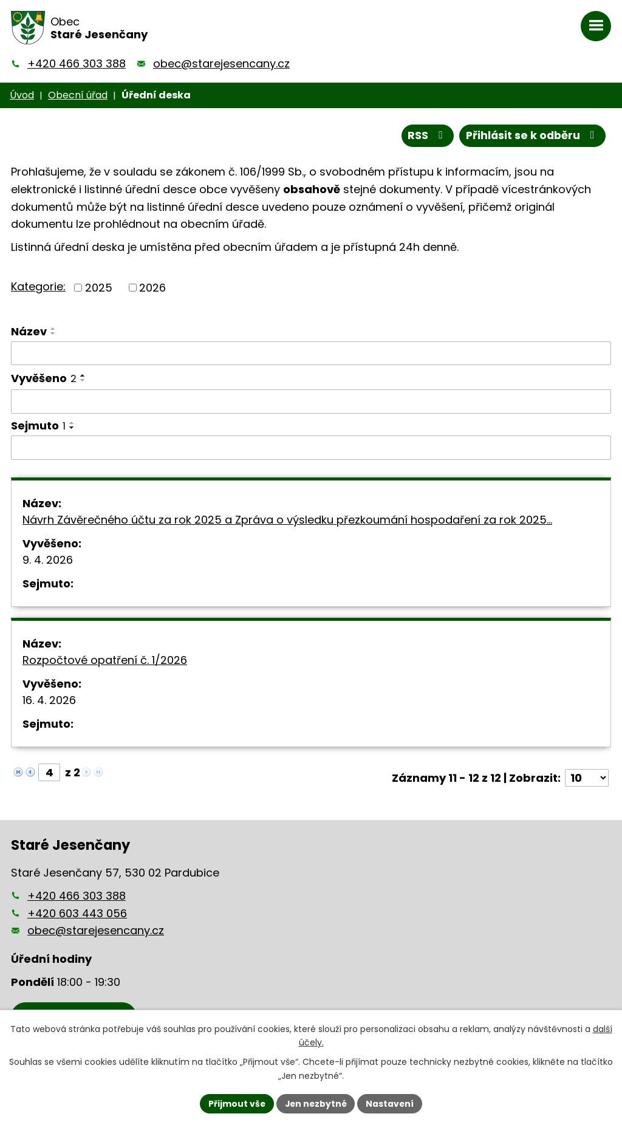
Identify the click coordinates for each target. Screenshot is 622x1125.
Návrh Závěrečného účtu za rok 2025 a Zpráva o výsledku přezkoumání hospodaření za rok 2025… (287, 519)
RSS (425, 135)
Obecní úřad (78, 95)
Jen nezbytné (315, 1103)
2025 (98, 287)
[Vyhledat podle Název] (311, 353)
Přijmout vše (235, 1103)
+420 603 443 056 (77, 913)
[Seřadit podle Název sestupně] (53, 333)
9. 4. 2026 (47, 559)
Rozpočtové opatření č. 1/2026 (104, 660)
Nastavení (391, 1103)
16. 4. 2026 (49, 700)
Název (29, 331)
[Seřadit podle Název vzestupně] (53, 328)
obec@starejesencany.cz (221, 63)
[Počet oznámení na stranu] (587, 778)
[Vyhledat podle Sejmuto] (311, 448)
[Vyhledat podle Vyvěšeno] (311, 401)
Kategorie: (38, 286)
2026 (152, 287)
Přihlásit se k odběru (531, 135)
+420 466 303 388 (76, 63)
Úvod (22, 95)
